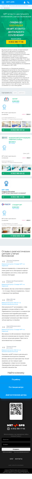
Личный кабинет (24, 2)
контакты (18, 459)
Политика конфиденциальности (21, 452)
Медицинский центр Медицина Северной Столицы (19, 138)
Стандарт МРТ (17, 205)
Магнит (14, 99)
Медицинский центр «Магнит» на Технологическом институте (11, 303)
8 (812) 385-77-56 (28, 2)
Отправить (16, 449)
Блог (11, 459)
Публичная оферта (7, 452)
